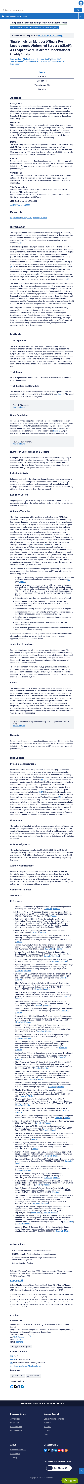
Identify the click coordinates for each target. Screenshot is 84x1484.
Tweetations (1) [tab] (42, 85)
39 (42, 792)
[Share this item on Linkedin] (22, 1387)
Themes (47, 1426)
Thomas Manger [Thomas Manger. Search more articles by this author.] (17, 62)
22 (65, 280)
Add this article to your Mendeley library (25, 1366)
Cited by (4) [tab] (42, 81)
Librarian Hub (16, 1430)
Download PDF (17, 1376)
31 (42, 780)
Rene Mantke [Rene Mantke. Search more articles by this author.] (16, 59)
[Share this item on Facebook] (18, 1387)
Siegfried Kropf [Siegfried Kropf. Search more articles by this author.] (43, 59)
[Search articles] (78, 10)
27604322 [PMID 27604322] (19, 1340)
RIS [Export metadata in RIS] (11, 1363)
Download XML (33, 1376)
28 (68, 280)
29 (45, 545)
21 (41, 275)
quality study (27, 218)
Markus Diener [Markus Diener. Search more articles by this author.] (29, 59)
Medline (56, 909)
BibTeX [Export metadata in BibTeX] (13, 1360)
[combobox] (43, 10)
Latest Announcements (54, 1419)
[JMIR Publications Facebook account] (52, 1450)
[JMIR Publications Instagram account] (62, 1450)
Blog (46, 1434)
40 (60, 797)
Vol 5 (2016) (50, 36)
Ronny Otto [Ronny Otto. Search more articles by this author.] (56, 59)
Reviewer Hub (16, 1426)
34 (45, 780)
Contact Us (15, 1453)
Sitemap (13, 1457)
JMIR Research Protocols (14, 16)
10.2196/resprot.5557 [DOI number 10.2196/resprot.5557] (22, 1337)
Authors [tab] (42, 77)
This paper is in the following (38, 23)
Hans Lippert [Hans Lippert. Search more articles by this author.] (15, 64)
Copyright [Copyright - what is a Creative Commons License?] (16, 1281)
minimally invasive (40, 218)
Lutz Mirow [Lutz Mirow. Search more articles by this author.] (46, 62)
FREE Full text (49, 949)
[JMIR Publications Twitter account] (48, 1450)
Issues (47, 1430)
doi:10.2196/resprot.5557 (20, 206)
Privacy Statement (18, 1450)
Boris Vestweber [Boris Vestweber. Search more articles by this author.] (33, 62)
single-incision (15, 218)
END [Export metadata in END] (12, 1357)
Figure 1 (61, 395)
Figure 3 (22, 582)
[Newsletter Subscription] (59, 1468)
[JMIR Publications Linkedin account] (55, 1450)
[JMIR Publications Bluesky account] (45, 1450)
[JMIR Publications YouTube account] (59, 1450)
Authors (47, 1423)
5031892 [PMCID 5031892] (19, 1342)
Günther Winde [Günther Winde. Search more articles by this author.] (58, 62)
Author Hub (15, 1419)
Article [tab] (42, 73)
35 (40, 792)
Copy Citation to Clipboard (21, 1347)
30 (69, 580)
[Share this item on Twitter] (15, 1387)
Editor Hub (14, 1423)
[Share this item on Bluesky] (11, 1387)
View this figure (19, 408)
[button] (81, 3)
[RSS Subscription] (66, 1450)
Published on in (37, 36)
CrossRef (48, 909)
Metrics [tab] (42, 90)
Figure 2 (56, 431)
